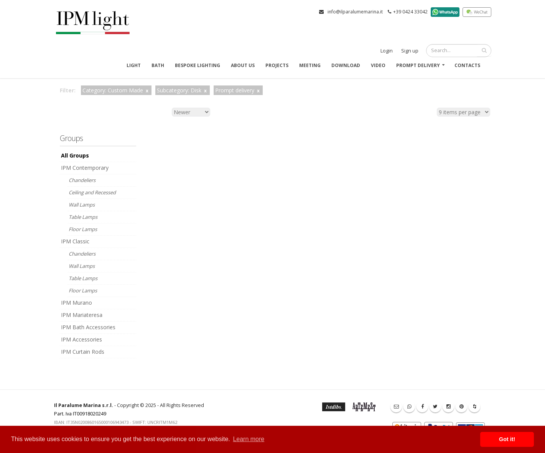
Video (378, 65)
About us (243, 65)
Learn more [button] (248, 439)
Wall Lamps (82, 204)
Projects (276, 65)
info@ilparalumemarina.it (355, 11)
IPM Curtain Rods (82, 351)
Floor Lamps (83, 229)
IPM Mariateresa (81, 314)
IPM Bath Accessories (88, 327)
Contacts (467, 65)
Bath (157, 65)
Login (386, 51)
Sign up (409, 51)
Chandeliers (82, 180)
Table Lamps (83, 216)
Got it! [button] (507, 439)
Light (134, 65)
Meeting (310, 65)
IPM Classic (75, 241)
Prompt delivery (418, 65)
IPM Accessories (81, 339)
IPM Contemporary (85, 167)
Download (345, 65)
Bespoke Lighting (197, 65)
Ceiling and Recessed (92, 192)
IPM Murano (76, 302)
